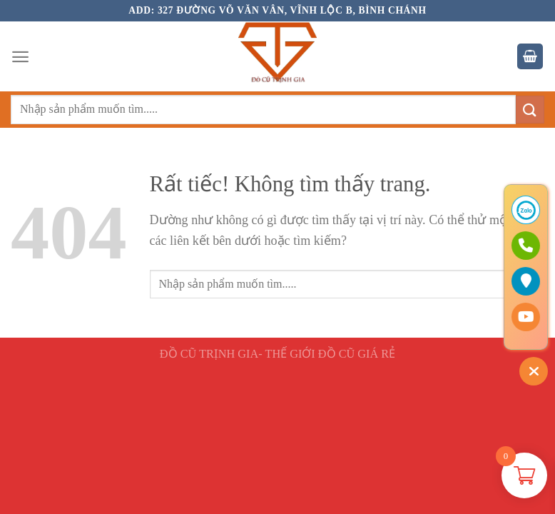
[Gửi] (530, 110)
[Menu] (20, 57)
